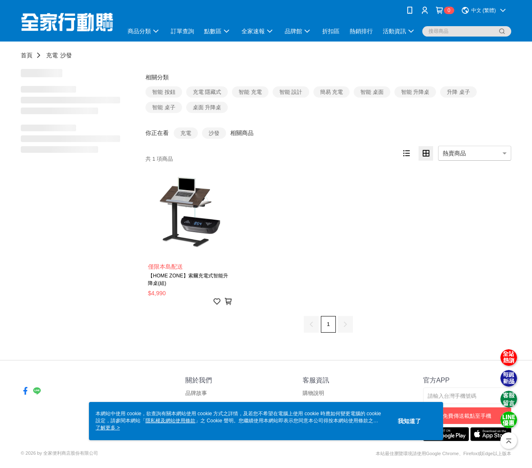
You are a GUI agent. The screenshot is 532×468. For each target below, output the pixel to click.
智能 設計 (291, 92)
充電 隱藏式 (207, 92)
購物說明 (313, 393)
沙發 (66, 55)
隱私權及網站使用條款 (170, 421)
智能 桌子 (163, 107)
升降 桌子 (458, 92)
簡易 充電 (331, 92)
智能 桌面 (372, 92)
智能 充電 (250, 92)
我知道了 (409, 421)
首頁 (26, 55)
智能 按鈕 (163, 92)
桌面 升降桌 (207, 107)
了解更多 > (108, 428)
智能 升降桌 (415, 92)
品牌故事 (196, 393)
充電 (52, 55)
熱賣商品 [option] (454, 153)
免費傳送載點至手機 (467, 416)
